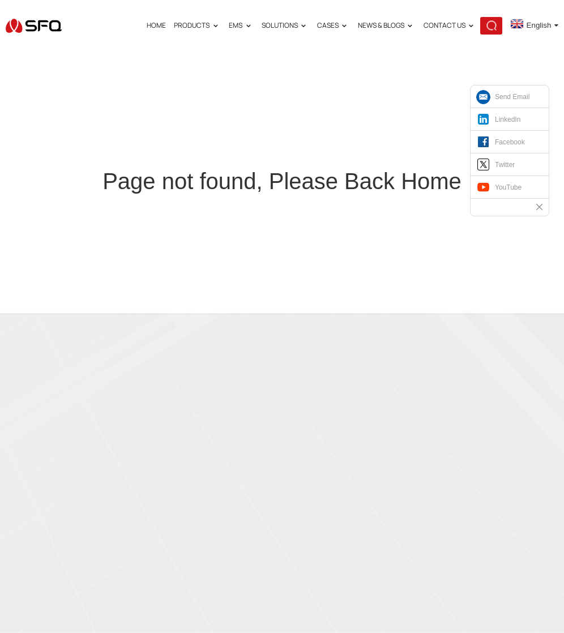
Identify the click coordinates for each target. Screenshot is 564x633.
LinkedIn (507, 119)
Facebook (510, 142)
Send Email (512, 97)
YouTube (508, 187)
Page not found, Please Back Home (282, 181)
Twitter (505, 165)
